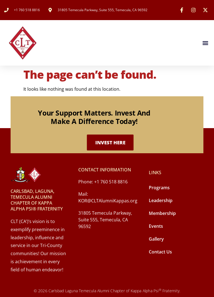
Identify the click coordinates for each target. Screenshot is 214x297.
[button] (205, 42)
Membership (162, 213)
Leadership (160, 200)
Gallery (156, 239)
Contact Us (160, 252)
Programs (159, 188)
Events (156, 226)
